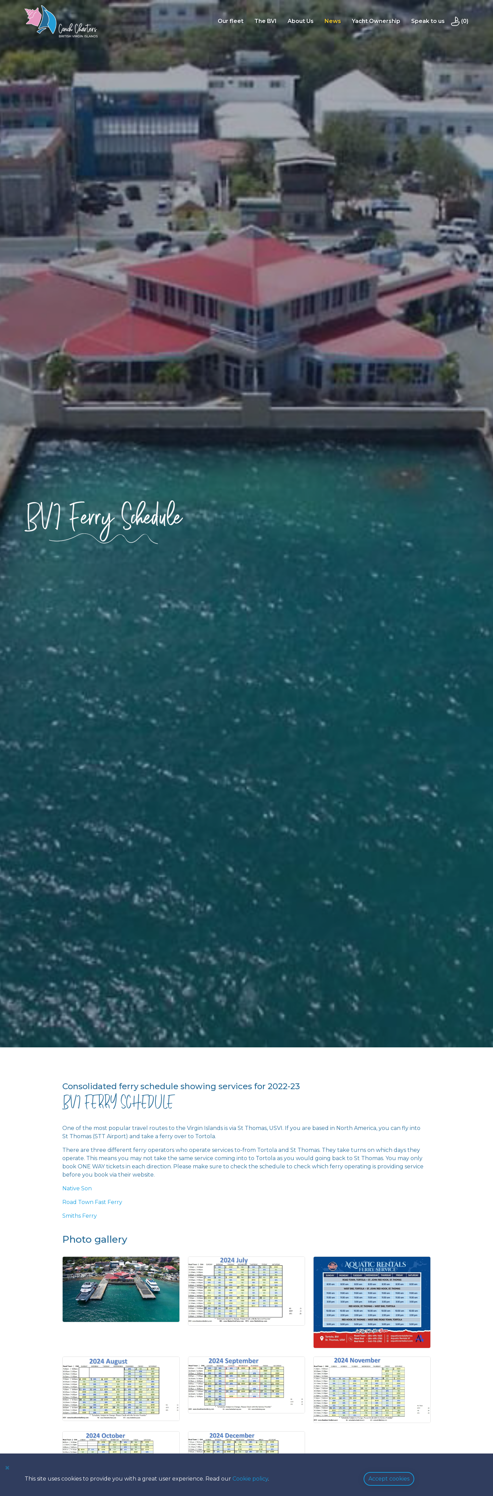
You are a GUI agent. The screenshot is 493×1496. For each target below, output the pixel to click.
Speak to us (428, 21)
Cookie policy (250, 1478)
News (333, 21)
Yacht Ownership (377, 21)
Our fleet (231, 21)
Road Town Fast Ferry (92, 1202)
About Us (301, 21)
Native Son (77, 1188)
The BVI (266, 21)
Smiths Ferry (79, 1216)
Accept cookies (388, 1478)
